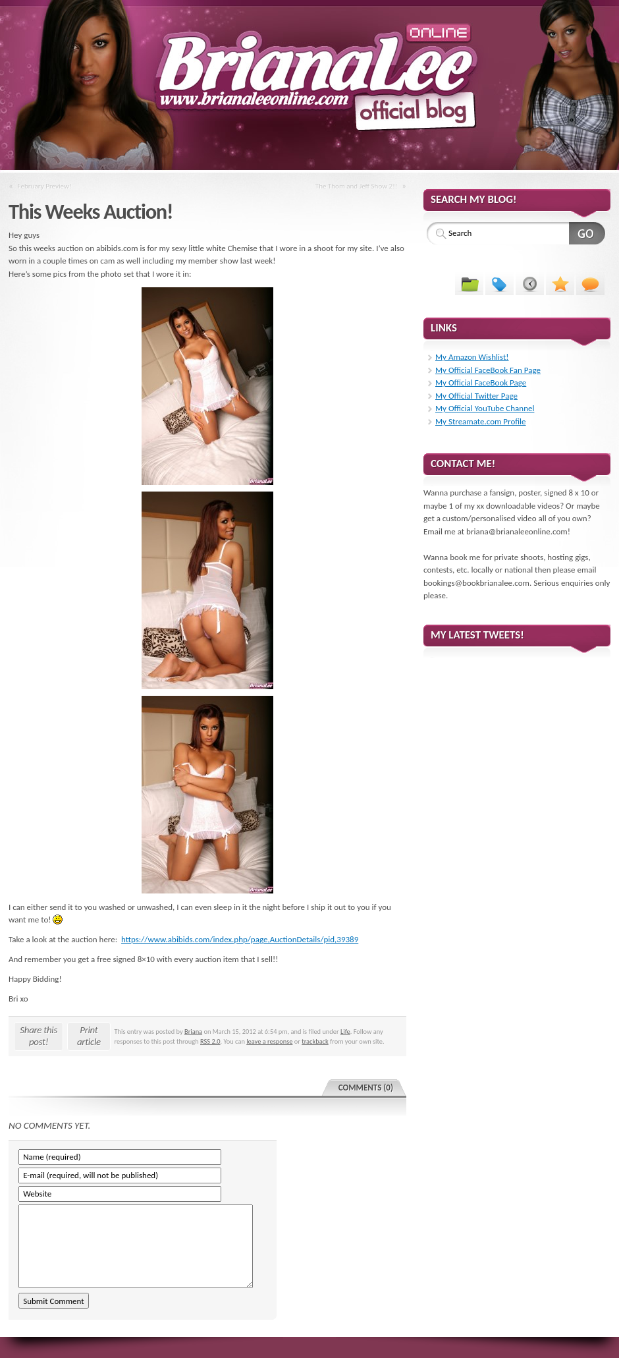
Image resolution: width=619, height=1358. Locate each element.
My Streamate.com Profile (480, 421)
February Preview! (45, 185)
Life (345, 1031)
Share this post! (38, 1036)
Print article (89, 1036)
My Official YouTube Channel (484, 408)
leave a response (269, 1041)
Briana (193, 1031)
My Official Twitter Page (476, 396)
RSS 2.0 (210, 1041)
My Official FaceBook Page (480, 382)
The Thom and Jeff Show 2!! (356, 185)
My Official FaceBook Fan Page (488, 370)
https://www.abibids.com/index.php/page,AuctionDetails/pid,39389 (239, 939)
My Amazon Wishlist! (472, 357)
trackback (315, 1041)
